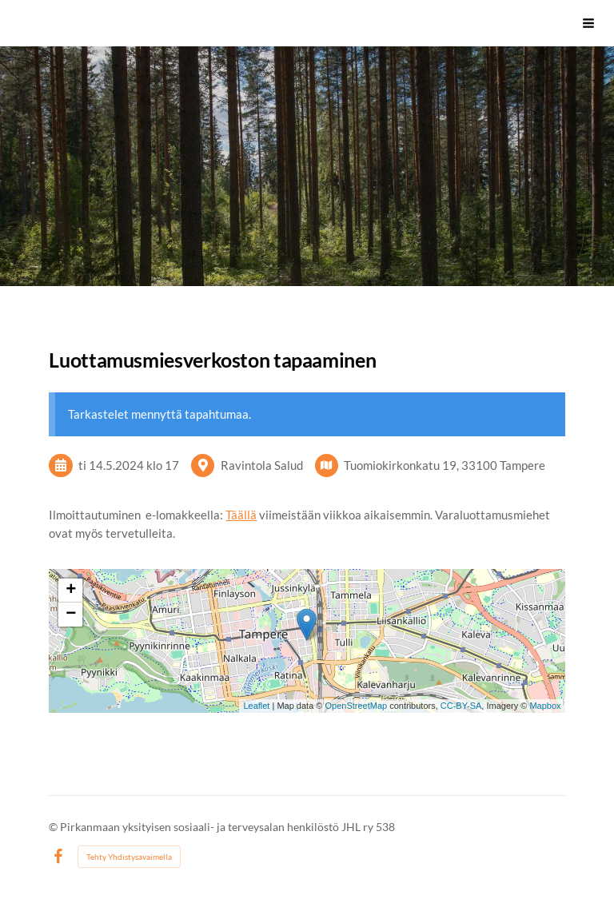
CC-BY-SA (461, 705)
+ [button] (71, 591)
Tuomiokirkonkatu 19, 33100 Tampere (444, 465)
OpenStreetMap (356, 705)
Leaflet (256, 705)
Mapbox (544, 705)
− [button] (71, 615)
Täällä (241, 514)
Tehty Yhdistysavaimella (129, 856)
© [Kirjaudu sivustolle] (54, 826)
